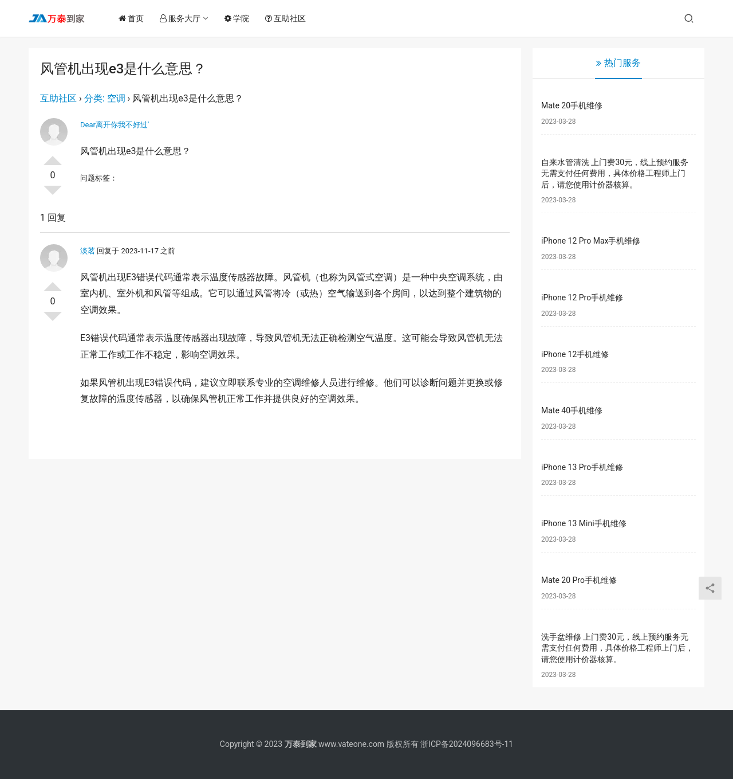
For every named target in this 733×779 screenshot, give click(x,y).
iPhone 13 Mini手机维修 (583, 523)
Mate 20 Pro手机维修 (579, 580)
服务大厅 (183, 18)
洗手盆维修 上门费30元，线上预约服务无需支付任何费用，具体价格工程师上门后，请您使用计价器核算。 (617, 648)
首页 (134, 18)
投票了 (53, 156)
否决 (53, 195)
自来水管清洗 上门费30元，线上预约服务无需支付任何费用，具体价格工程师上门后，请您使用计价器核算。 (614, 173)
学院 (239, 18)
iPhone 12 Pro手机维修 (582, 297)
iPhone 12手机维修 (575, 354)
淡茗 (87, 250)
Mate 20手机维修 (571, 105)
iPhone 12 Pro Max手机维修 (590, 240)
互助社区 (288, 18)
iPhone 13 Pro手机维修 (582, 467)
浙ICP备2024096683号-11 (466, 744)
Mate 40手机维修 (571, 410)
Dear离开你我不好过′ (114, 124)
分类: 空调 (104, 98)
